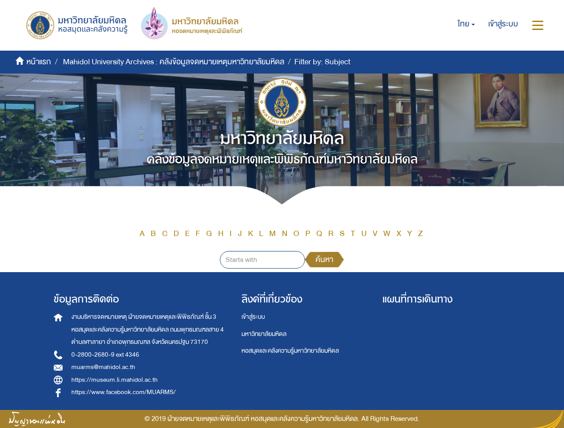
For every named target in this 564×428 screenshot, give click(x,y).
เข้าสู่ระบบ (253, 316)
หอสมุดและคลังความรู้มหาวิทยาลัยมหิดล (290, 350)
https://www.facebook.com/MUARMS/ (123, 392)
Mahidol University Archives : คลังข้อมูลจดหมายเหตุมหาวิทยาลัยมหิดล (173, 62)
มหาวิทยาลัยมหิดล (263, 333)
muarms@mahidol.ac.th (103, 367)
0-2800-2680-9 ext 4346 (105, 354)
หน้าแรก (38, 62)
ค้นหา (324, 259)
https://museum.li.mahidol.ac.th (114, 379)
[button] (466, 24)
